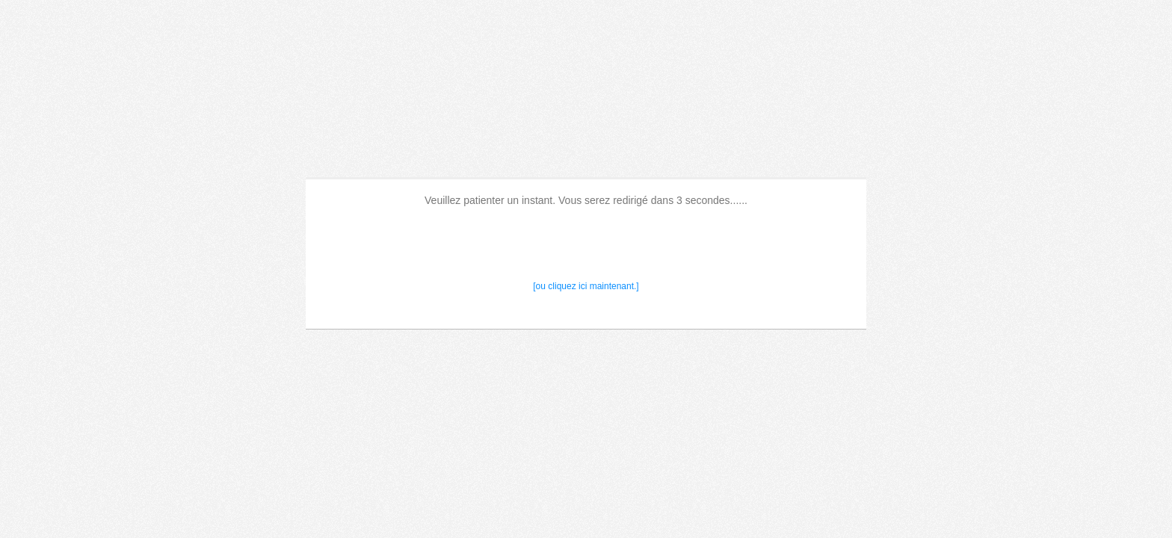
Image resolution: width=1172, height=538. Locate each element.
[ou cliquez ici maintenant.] (585, 286)
